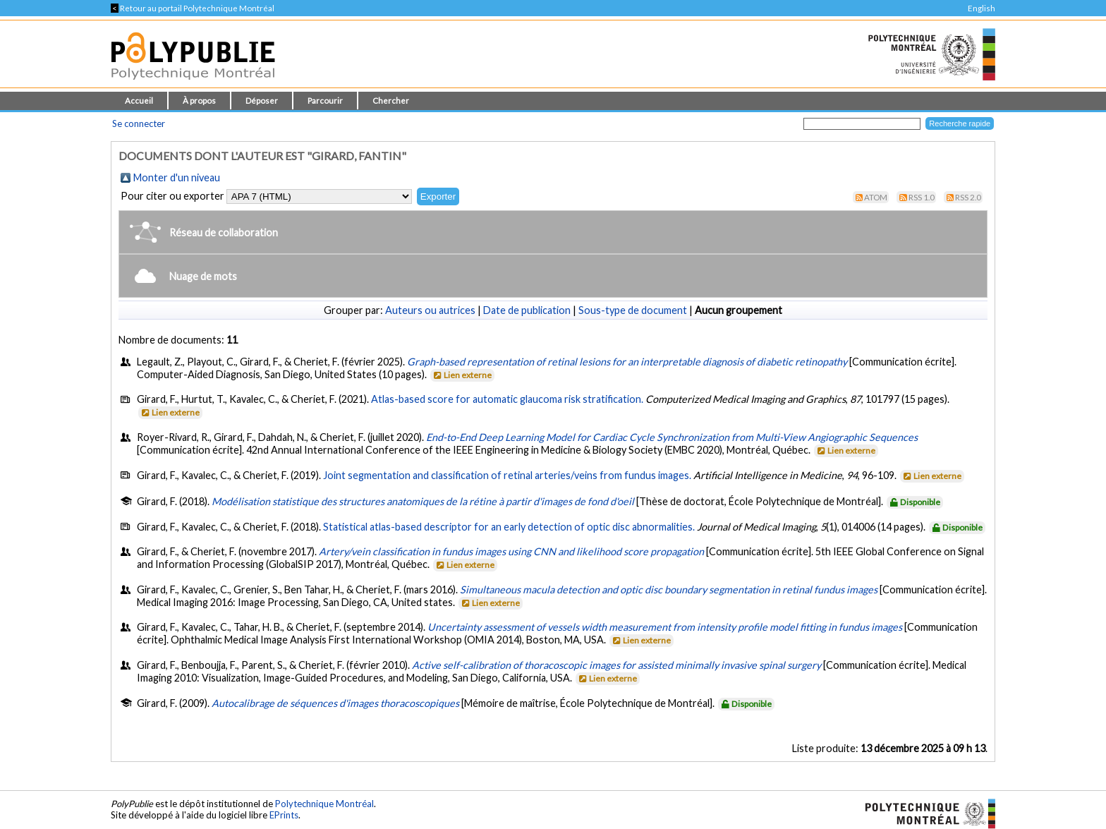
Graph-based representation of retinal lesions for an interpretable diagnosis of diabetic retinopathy (627, 362)
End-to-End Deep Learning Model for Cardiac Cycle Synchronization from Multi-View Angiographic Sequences (672, 437)
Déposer (261, 100)
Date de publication (527, 310)
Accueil (139, 100)
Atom (875, 197)
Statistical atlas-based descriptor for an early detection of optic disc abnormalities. (509, 527)
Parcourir (325, 100)
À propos (199, 100)
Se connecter (138, 123)
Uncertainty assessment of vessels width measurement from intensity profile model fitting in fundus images (664, 627)
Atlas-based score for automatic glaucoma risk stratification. (507, 399)
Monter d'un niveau (176, 177)
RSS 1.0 (922, 197)
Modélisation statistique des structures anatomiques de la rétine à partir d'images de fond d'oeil (423, 501)
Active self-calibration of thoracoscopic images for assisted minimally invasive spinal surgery (616, 665)
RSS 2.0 (968, 197)
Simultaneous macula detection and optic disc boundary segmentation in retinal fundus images (668, 589)
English (981, 8)
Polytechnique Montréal (324, 803)
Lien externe (462, 375)
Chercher (390, 100)
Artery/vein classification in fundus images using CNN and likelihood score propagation (511, 551)
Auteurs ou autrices (430, 310)
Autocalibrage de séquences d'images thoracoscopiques (335, 703)
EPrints (283, 815)
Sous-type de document (632, 310)
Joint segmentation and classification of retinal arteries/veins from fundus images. (507, 475)
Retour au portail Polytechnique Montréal (192, 8)
